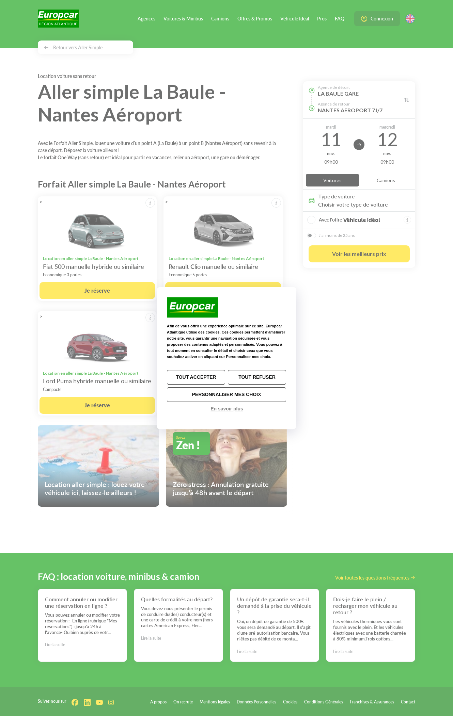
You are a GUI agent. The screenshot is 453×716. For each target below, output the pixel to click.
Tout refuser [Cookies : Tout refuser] (257, 377)
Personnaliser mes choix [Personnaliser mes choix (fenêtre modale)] (226, 394)
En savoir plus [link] (226, 408)
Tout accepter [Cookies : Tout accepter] (196, 377)
